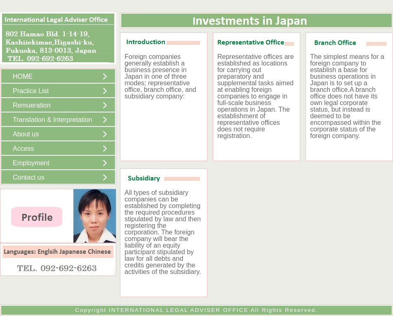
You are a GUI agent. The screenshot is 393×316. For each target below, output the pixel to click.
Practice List (31, 90)
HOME (23, 76)
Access (23, 148)
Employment (31, 162)
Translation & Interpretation (52, 119)
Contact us (28, 177)
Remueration (32, 105)
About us (26, 134)
